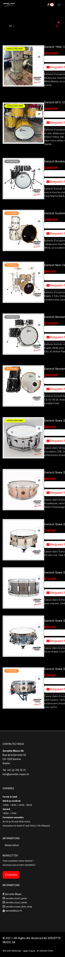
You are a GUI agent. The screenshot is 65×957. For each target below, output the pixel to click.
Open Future (29, 950)
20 (10, 25)
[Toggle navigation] (59, 4)
